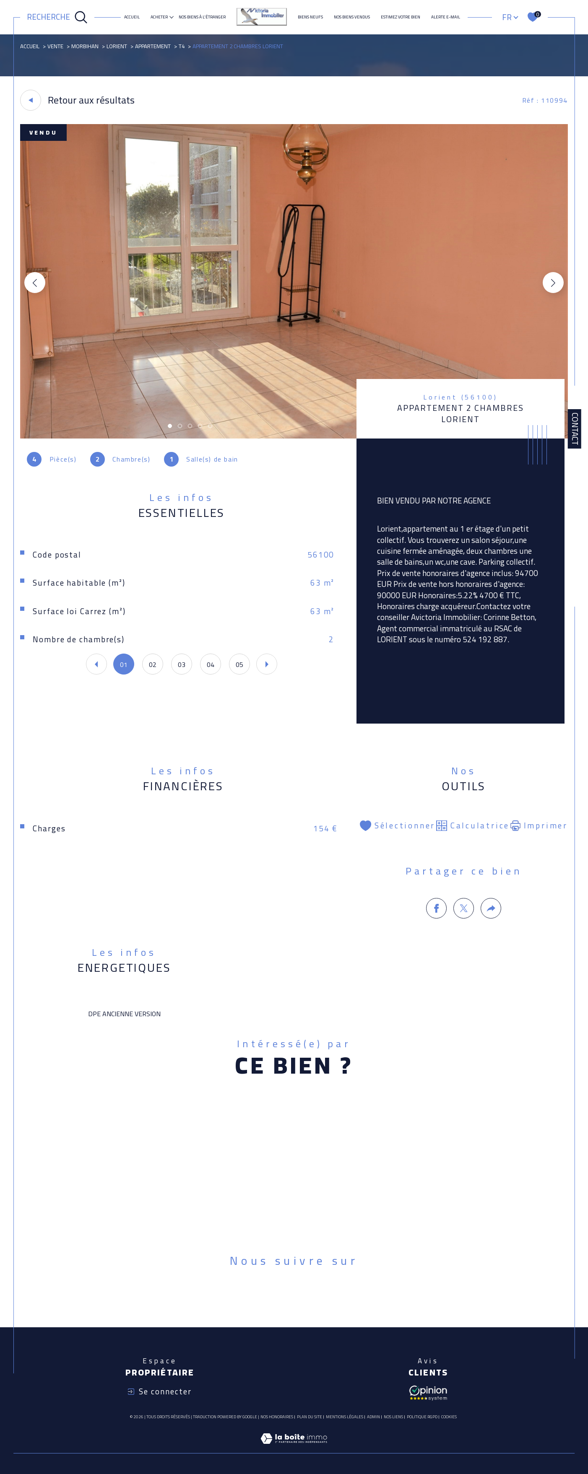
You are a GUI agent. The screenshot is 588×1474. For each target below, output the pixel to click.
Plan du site (309, 1417)
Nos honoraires (276, 1417)
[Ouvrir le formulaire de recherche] (57, 17)
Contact (575, 429)
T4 (182, 46)
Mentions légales (344, 1417)
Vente (55, 46)
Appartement (153, 46)
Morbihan (85, 46)
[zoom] (294, 436)
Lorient (117, 46)
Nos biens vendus (352, 17)
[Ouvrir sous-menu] (171, 17)
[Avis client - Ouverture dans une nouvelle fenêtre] (428, 1392)
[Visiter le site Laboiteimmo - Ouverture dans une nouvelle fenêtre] (294, 1448)
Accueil (132, 17)
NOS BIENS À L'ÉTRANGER (202, 17)
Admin (373, 1417)
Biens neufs (310, 17)
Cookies (449, 1417)
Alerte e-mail (445, 17)
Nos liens (393, 1417)
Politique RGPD (422, 1417)
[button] (553, 282)
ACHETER (159, 17)
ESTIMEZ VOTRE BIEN (400, 17)
